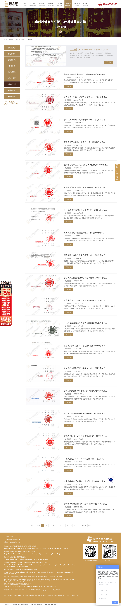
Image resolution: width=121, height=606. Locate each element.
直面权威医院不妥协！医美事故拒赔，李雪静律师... (85, 436)
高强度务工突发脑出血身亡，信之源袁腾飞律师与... (85, 142)
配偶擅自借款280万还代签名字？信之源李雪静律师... (86, 165)
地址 (117, 177)
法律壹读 (22, 39)
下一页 (83, 525)
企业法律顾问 (58, 595)
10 (74, 525)
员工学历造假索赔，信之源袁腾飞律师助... (94, 50)
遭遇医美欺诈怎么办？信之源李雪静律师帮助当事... (85, 346)
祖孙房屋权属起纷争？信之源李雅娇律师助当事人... (85, 323)
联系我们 (85, 4)
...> (78, 525)
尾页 (89, 525)
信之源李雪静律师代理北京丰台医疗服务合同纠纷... (85, 504)
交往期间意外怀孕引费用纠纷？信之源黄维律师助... (85, 391)
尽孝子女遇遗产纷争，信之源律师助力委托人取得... (85, 187)
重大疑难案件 (18, 595)
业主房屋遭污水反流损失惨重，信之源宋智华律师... (85, 233)
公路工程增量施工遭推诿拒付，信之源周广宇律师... (85, 368)
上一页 (37, 525)
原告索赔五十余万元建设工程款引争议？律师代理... (85, 300)
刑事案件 (10, 595)
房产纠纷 (25, 595)
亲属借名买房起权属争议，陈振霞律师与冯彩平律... (85, 74)
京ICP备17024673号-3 (37, 604)
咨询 (117, 166)
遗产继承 (37, 595)
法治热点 (12, 66)
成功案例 (51, 4)
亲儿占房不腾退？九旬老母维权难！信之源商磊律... (85, 120)
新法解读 (12, 72)
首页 (25, 4)
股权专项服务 (67, 595)
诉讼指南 (12, 78)
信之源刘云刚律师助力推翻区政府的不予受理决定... (85, 413)
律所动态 (12, 48)
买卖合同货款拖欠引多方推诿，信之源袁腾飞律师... (85, 255)
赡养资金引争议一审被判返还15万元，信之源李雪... (85, 97)
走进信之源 (77, 4)
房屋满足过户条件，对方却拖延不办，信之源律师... (85, 459)
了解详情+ (108, 62)
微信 (117, 171)
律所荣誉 (12, 54)
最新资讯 (68, 4)
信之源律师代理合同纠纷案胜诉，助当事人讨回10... (85, 481)
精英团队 (42, 4)
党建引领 (12, 60)
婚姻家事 (50, 595)
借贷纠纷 (44, 595)
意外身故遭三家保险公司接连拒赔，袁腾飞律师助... (85, 210)
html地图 (53, 604)
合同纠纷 (31, 595)
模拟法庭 (12, 97)
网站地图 (47, 604)
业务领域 (32, 4)
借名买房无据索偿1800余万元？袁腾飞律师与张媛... (85, 278)
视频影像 (59, 4)
